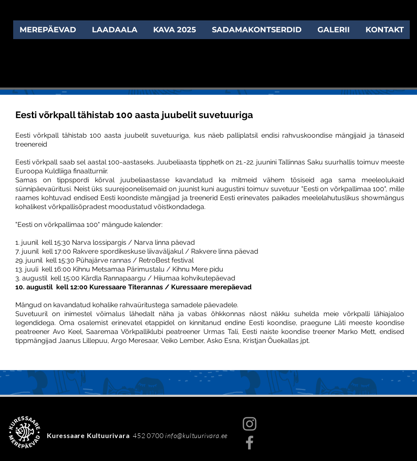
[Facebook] (249, 442)
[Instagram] (249, 424)
